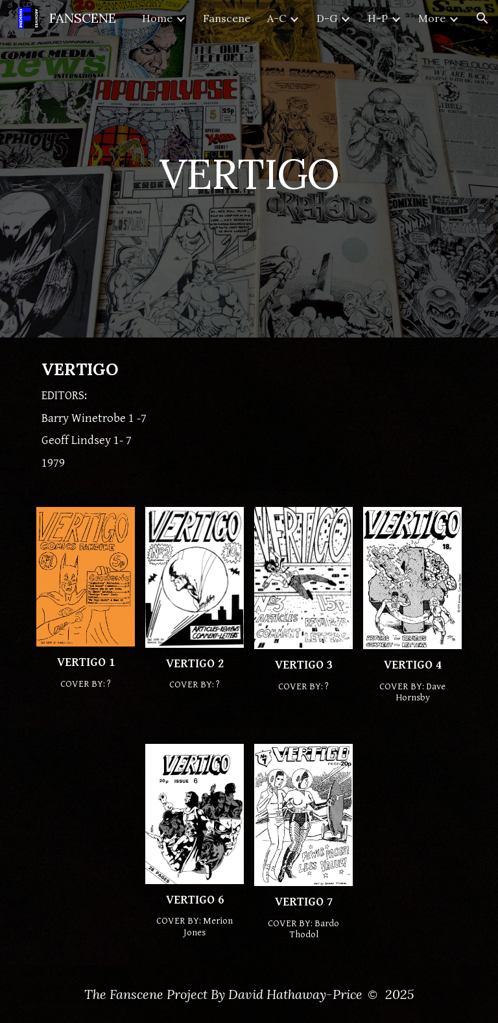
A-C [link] (276, 18)
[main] (248, 168)
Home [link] (157, 18)
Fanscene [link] (226, 18)
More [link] (431, 18)
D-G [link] (326, 18)
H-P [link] (378, 18)
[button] (482, 18)
